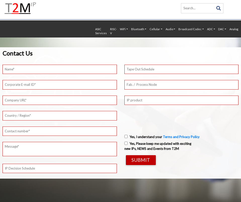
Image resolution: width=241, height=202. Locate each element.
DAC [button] (221, 29)
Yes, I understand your (162, 137)
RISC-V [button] (113, 31)
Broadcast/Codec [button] (190, 29)
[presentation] (162, 118)
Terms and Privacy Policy (181, 137)
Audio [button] (169, 29)
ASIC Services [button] (101, 31)
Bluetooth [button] (137, 29)
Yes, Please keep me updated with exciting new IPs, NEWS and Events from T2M (157, 146)
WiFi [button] (123, 29)
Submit (140, 160)
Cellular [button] (155, 29)
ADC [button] (210, 29)
